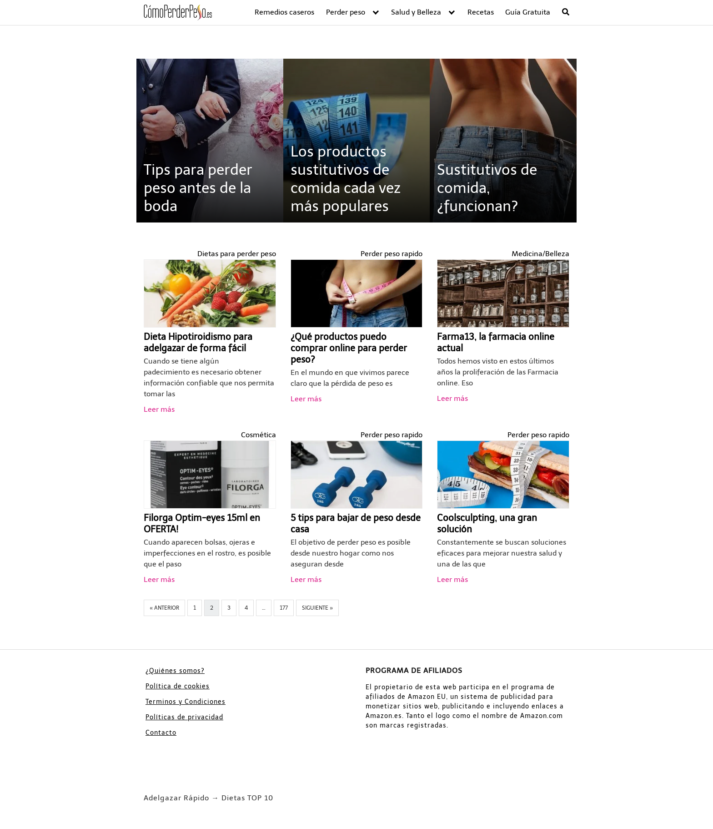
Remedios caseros (284, 12)
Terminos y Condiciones (186, 702)
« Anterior (164, 608)
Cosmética (258, 434)
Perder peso (345, 12)
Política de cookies (178, 686)
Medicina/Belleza (540, 253)
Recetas (480, 12)
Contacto (161, 733)
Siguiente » (317, 608)
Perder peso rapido (391, 253)
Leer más (159, 409)
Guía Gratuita (527, 12)
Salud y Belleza (416, 12)
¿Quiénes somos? (175, 671)
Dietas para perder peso (236, 253)
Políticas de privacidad (184, 717)
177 (284, 608)
